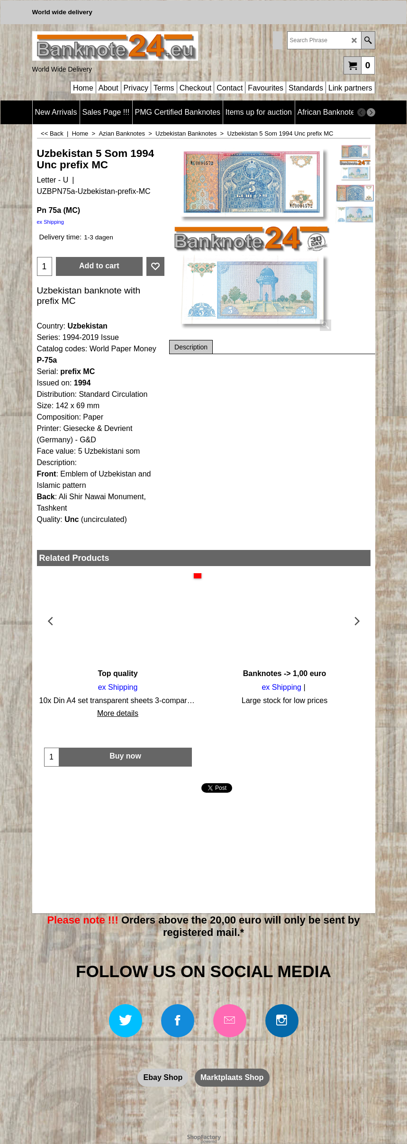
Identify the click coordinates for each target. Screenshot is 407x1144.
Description (191, 347)
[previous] (361, 112)
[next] (371, 112)
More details (117, 713)
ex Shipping (50, 222)
